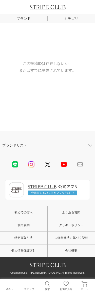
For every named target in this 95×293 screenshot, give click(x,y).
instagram (31, 164)
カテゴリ (71, 19)
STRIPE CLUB (47, 7)
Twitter (48, 164)
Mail (80, 164)
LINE (15, 164)
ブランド (23, 19)
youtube (64, 164)
